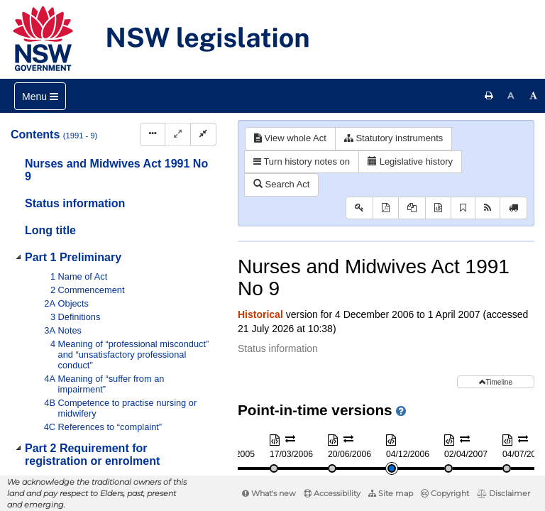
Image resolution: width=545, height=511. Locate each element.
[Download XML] (438, 208)
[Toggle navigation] (40, 96)
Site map (390, 493)
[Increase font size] (534, 96)
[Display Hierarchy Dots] (152, 134)
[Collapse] (203, 134)
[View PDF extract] (412, 208)
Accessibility (332, 493)
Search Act (281, 184)
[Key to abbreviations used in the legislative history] (359, 208)
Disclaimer (503, 493)
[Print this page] (489, 96)
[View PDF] (386, 208)
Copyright (445, 493)
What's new (269, 493)
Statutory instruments (393, 138)
